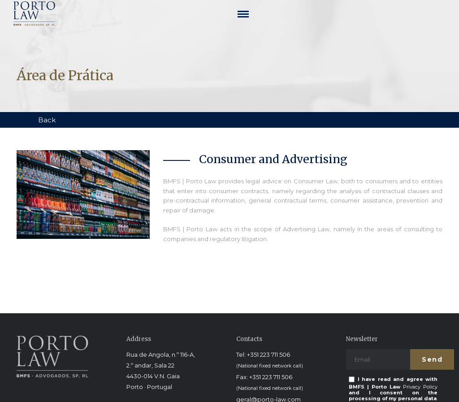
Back (47, 120)
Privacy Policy (420, 387)
